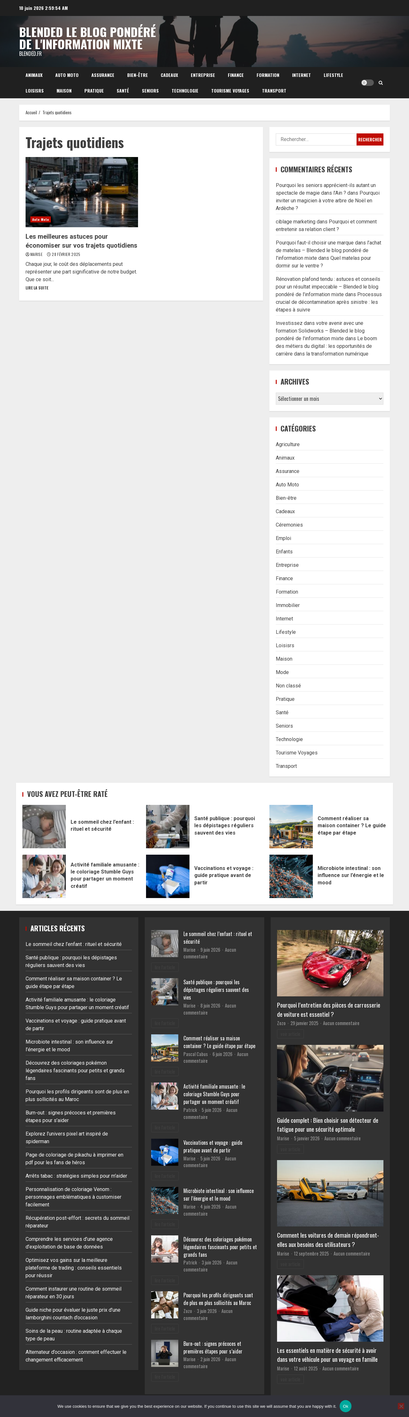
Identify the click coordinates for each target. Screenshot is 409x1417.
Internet (301, 74)
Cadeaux (169, 74)
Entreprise (203, 74)
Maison (64, 90)
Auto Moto (67, 74)
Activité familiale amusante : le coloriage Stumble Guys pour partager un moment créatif (44, 876)
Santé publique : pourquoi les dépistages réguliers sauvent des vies (167, 826)
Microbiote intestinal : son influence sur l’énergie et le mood (291, 876)
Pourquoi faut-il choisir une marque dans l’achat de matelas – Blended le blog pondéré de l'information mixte (328, 250)
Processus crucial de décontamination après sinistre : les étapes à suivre (329, 302)
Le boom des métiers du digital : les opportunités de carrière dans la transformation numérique (326, 346)
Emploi (283, 538)
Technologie (185, 90)
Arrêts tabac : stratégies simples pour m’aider (76, 1176)
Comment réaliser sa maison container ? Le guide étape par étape (291, 826)
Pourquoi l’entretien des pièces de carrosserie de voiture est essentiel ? (328, 1009)
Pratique (94, 90)
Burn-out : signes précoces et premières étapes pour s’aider (213, 1347)
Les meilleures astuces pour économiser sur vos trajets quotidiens (82, 192)
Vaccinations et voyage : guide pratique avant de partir (167, 876)
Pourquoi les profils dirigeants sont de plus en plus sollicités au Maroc (218, 1299)
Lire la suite (37, 287)
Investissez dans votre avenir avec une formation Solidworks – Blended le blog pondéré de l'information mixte (320, 330)
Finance (236, 74)
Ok (345, 1406)
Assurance (102, 74)
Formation (268, 74)
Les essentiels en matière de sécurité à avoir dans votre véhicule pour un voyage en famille (327, 1355)
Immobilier (288, 605)
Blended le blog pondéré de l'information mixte (87, 38)
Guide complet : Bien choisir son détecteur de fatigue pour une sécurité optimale (327, 1124)
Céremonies (289, 525)
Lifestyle (333, 74)
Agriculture (288, 444)
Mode (282, 672)
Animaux (34, 74)
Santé (123, 90)
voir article (290, 1034)
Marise (37, 254)
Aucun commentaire (341, 1023)
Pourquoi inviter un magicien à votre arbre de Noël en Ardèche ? (328, 200)
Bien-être (137, 74)
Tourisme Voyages (230, 90)
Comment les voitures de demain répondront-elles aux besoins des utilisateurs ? (328, 1239)
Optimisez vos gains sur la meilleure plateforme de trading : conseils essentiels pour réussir (74, 1267)
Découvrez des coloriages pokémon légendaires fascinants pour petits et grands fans (75, 1070)
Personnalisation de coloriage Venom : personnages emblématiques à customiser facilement (73, 1197)
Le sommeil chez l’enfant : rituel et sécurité (44, 826)
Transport (274, 90)
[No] (401, 1406)
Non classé (288, 686)
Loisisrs (35, 90)
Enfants (284, 552)
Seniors (150, 90)
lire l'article (165, 967)
